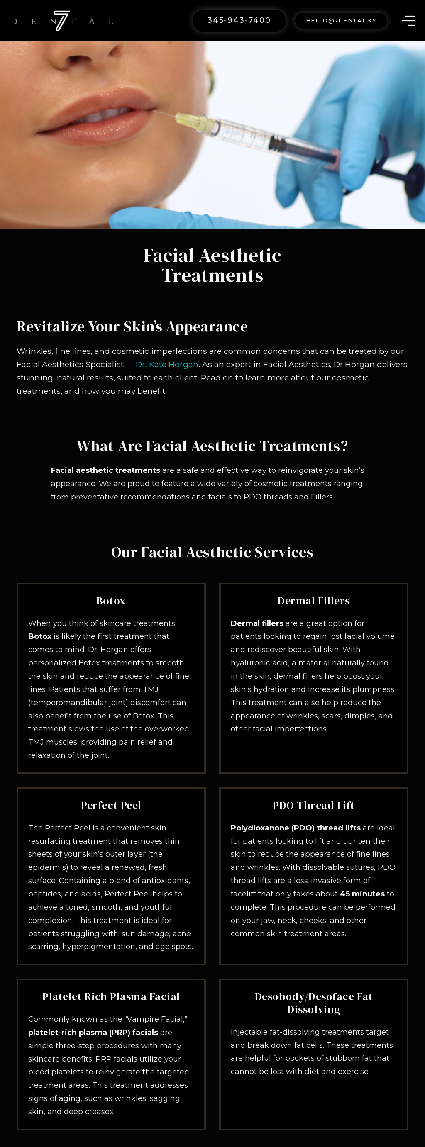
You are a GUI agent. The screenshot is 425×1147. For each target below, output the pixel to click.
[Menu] (408, 20)
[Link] (62, 20)
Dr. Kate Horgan (167, 364)
